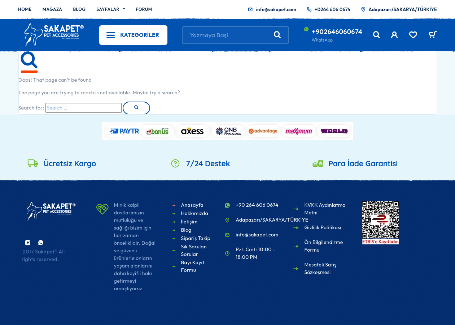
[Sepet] (432, 35)
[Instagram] (27, 242)
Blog (79, 9)
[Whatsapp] (40, 242)
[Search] (377, 35)
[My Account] (394, 35)
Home (25, 9)
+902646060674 (337, 31)
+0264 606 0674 (332, 9)
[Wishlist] (413, 36)
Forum (144, 9)
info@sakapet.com (276, 9)
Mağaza (52, 9)
